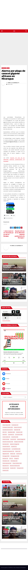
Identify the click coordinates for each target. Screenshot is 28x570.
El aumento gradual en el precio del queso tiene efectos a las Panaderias (12, 280)
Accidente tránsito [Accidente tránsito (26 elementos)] (8, 427)
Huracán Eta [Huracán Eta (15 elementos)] (6, 446)
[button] (26, 31)
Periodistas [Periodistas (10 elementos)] (14, 460)
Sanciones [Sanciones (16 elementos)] (6, 468)
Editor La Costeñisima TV (13, 82)
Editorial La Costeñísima (17, 269)
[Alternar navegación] (14, 31)
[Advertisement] (14, 50)
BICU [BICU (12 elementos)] (5, 432)
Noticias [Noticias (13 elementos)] (5, 458)
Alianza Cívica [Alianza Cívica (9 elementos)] (17, 427)
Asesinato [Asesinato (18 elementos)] (17, 429)
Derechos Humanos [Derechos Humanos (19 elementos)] (8, 441)
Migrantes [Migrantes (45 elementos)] (6, 453)
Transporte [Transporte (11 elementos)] (20, 468)
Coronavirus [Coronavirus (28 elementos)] (18, 434)
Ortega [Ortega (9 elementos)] (16, 458)
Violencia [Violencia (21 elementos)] (5, 470)
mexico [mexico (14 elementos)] (17, 451)
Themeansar (23, 567)
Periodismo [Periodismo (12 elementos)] (6, 460)
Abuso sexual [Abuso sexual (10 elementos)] (6, 425)
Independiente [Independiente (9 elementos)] (6, 448)
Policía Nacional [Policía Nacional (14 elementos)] (7, 463)
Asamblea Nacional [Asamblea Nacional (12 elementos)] (8, 429)
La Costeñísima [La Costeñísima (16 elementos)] (16, 448)
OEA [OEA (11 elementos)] (11, 458)
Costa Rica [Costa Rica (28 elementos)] (14, 436)
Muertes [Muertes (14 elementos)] (19, 453)
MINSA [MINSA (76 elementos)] (12, 453)
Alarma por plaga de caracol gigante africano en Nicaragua (13, 74)
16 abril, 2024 (7, 506)
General (5, 487)
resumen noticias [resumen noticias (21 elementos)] (14, 465)
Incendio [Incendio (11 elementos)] (13, 446)
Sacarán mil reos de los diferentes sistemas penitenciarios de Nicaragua (14, 159)
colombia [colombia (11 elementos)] (11, 434)
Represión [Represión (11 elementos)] (6, 465)
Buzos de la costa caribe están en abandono (12, 294)
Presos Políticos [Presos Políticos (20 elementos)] (17, 463)
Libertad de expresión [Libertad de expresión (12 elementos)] (8, 451)
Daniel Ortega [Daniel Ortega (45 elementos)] (21, 439)
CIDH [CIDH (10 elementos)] (5, 434)
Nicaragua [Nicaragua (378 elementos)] (6, 456)
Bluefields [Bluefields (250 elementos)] (11, 432)
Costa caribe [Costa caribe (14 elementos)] (6, 436)
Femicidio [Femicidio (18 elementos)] (6, 444)
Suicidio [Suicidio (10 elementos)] (12, 468)
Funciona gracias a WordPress (7, 567)
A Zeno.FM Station (6, 320)
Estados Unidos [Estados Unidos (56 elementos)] (18, 441)
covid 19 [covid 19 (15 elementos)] (13, 439)
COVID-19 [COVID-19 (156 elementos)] (6, 439)
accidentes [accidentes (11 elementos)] (15, 425)
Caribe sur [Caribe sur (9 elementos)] (19, 432)
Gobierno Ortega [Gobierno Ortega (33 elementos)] (14, 444)
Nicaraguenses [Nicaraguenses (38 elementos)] (15, 456)
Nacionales (6, 277)
